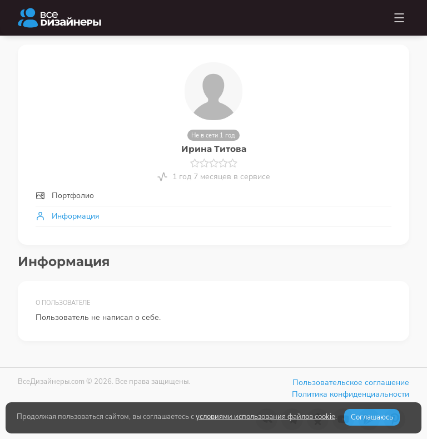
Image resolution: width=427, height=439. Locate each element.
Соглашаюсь (372, 417)
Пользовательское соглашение (350, 382)
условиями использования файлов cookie (265, 417)
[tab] (213, 195)
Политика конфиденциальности (350, 394)
